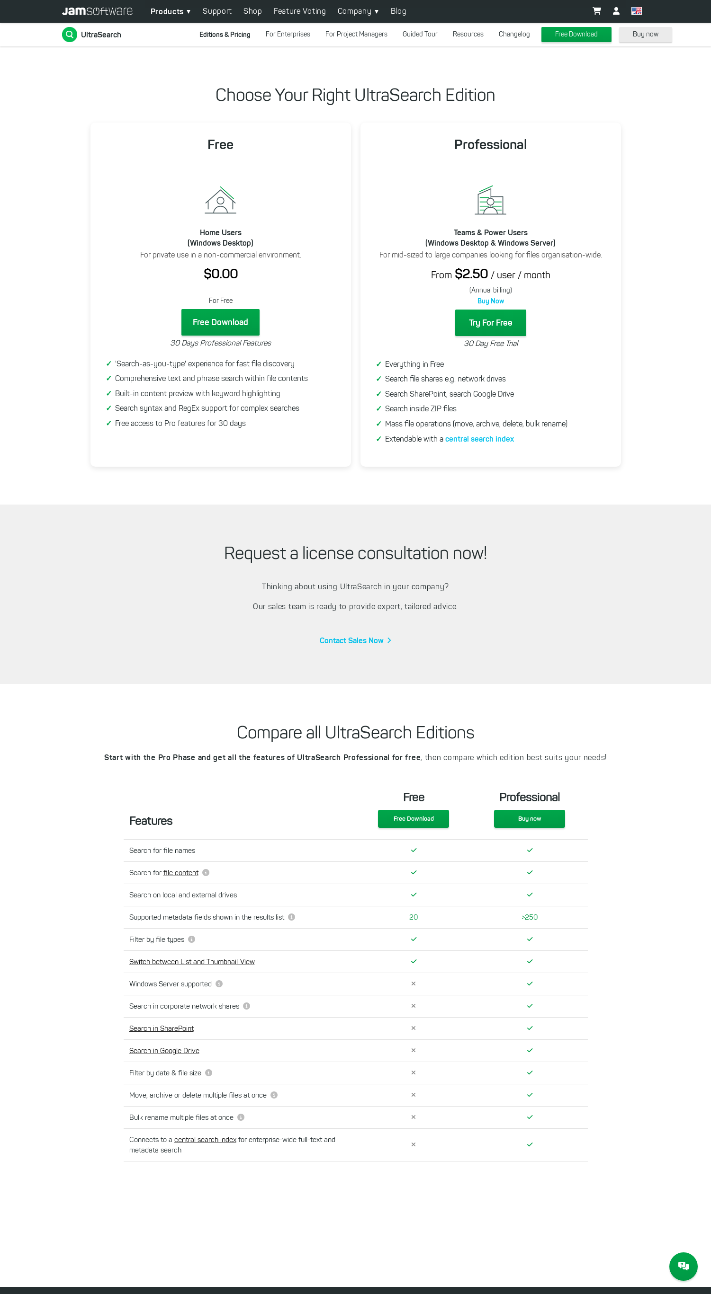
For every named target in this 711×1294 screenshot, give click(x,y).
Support (217, 11)
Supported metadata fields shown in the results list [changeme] (212, 917)
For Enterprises (288, 34)
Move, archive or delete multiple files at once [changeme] (203, 1095)
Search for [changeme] (169, 873)
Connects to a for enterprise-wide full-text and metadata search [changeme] (232, 1144)
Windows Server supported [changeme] (176, 984)
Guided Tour (420, 34)
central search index (479, 438)
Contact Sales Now (352, 640)
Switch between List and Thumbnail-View (192, 961)
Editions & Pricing (225, 34)
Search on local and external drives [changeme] (183, 895)
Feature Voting (300, 11)
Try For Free (491, 323)
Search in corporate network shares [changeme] (189, 1006)
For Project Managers (356, 34)
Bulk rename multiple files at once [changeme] (186, 1117)
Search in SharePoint (161, 1028)
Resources (468, 34)
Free (220, 144)
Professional (490, 144)
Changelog (514, 34)
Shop (252, 11)
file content (180, 873)
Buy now (645, 34)
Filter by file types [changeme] (162, 939)
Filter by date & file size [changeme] (170, 1073)
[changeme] (240, 962)
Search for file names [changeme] (162, 850)
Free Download (576, 34)
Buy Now (490, 301)
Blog (399, 11)
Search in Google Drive (164, 1050)
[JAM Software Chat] (683, 1266)
